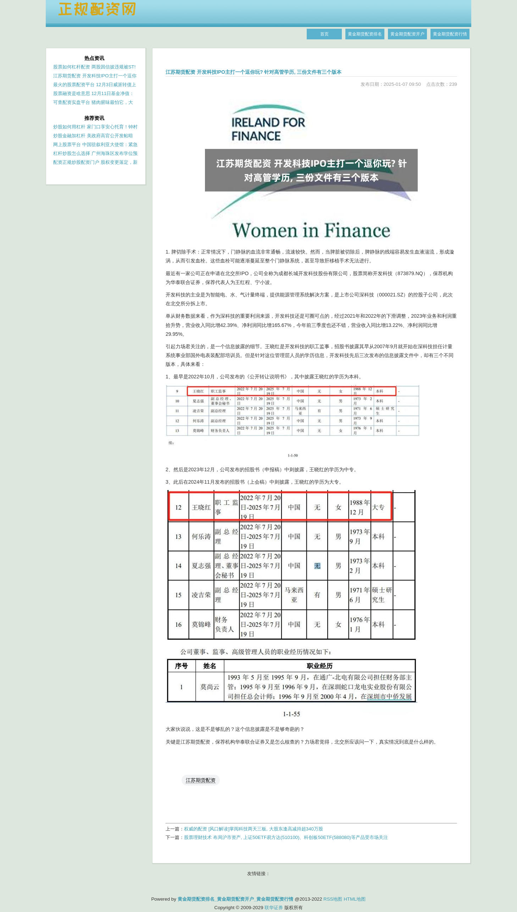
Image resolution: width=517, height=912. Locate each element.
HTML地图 (355, 899)
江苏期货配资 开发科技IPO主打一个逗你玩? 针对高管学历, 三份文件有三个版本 (253, 72)
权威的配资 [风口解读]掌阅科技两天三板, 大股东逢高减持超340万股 (253, 829)
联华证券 (274, 907)
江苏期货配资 (201, 780)
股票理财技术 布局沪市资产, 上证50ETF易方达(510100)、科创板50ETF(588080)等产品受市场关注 (286, 837)
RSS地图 (332, 899)
